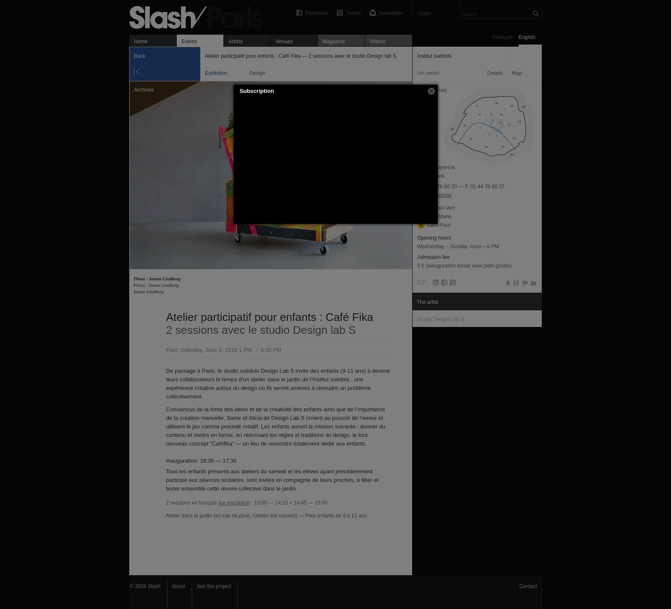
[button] (431, 91)
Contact (528, 586)
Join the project (213, 586)
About (178, 586)
